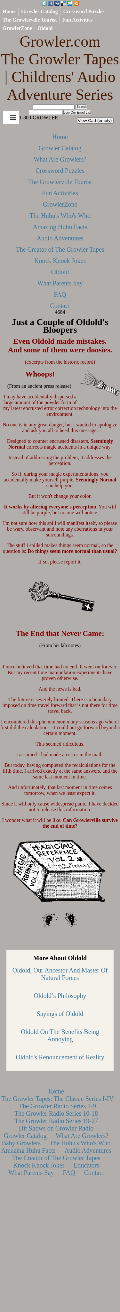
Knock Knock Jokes (60, 260)
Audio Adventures (59, 238)
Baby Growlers (21, 1143)
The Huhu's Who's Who (59, 215)
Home (9, 11)
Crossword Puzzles (83, 11)
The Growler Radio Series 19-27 (56, 1120)
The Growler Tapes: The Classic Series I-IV (57, 1098)
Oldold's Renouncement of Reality (60, 1057)
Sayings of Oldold (60, 1013)
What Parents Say (60, 283)
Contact (60, 305)
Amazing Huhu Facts (60, 226)
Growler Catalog (39, 11)
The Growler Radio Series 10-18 (56, 1113)
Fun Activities (77, 20)
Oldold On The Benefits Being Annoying (60, 1035)
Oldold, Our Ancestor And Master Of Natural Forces (60, 974)
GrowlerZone (17, 28)
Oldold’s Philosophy (60, 995)
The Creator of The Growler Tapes (60, 249)
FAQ (60, 294)
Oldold (44, 28)
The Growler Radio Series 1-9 (57, 1106)
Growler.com (60, 68)
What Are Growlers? (60, 159)
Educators (86, 1165)
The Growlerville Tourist (30, 20)
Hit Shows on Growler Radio (56, 1128)
